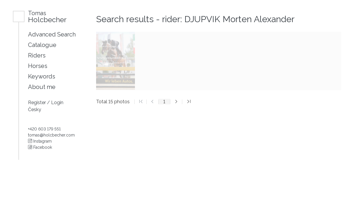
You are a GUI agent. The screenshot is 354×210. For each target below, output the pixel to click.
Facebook (40, 147)
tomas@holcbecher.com (51, 135)
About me (41, 86)
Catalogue (42, 44)
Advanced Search (52, 34)
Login (57, 102)
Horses (37, 65)
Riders (37, 55)
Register (37, 102)
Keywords (41, 76)
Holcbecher (47, 16)
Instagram (40, 141)
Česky (34, 109)
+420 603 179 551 (44, 129)
